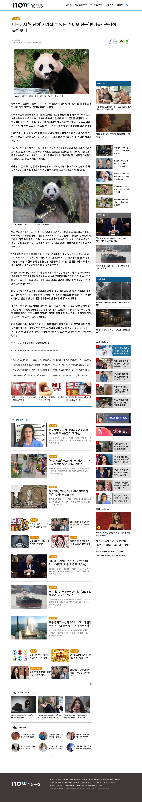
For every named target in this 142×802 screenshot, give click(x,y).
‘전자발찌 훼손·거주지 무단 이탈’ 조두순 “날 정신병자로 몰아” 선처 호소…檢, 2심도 (76, 717)
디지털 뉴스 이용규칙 (107, 779)
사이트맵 (117, 779)
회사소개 (58, 779)
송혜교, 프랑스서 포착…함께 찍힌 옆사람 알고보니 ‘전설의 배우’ (83, 737)
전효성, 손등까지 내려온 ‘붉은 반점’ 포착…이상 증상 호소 (56, 748)
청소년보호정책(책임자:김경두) (90, 779)
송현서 (14, 40)
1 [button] (49, 756)
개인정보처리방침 (75, 779)
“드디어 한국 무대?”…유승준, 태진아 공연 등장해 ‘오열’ (28, 737)
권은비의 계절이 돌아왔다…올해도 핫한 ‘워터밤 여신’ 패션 (28, 748)
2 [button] (51, 756)
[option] (22, 708)
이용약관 (65, 779)
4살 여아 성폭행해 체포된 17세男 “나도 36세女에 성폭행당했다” (49, 716)
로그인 (52, 779)
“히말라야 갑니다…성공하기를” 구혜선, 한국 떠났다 (56, 737)
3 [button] (52, 756)
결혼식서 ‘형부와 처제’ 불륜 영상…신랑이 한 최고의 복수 (83, 748)
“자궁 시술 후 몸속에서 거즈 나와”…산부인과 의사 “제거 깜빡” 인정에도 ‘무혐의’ (23, 717)
